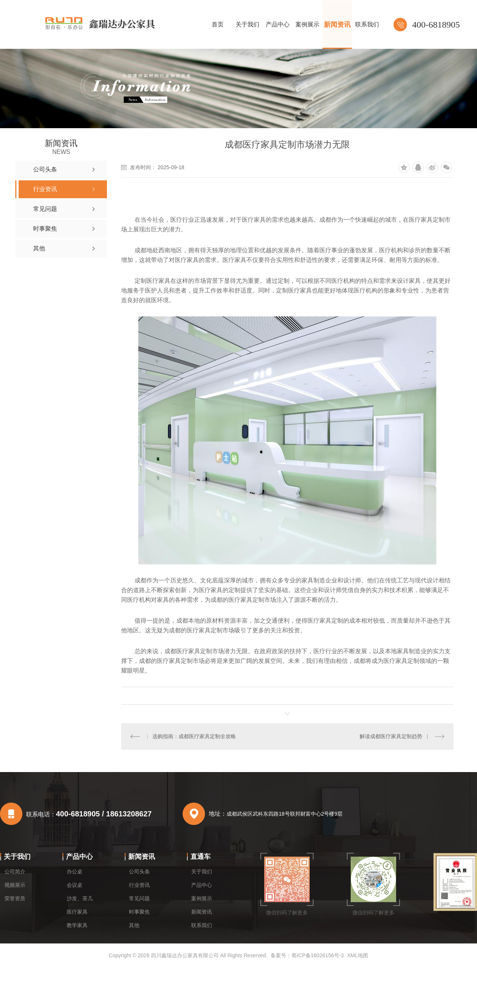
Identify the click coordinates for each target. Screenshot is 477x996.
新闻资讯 (141, 856)
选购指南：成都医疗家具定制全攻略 (194, 736)
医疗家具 (77, 912)
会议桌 (74, 885)
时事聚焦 (139, 912)
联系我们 (201, 925)
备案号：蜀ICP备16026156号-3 (307, 955)
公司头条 (139, 872)
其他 (134, 925)
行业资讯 (139, 885)
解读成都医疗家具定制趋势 (391, 736)
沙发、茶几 (80, 898)
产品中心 (79, 856)
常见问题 (139, 898)
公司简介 (14, 872)
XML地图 (357, 955)
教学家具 (77, 925)
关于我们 (17, 856)
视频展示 (14, 885)
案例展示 (201, 898)
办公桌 (74, 872)
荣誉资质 (14, 898)
